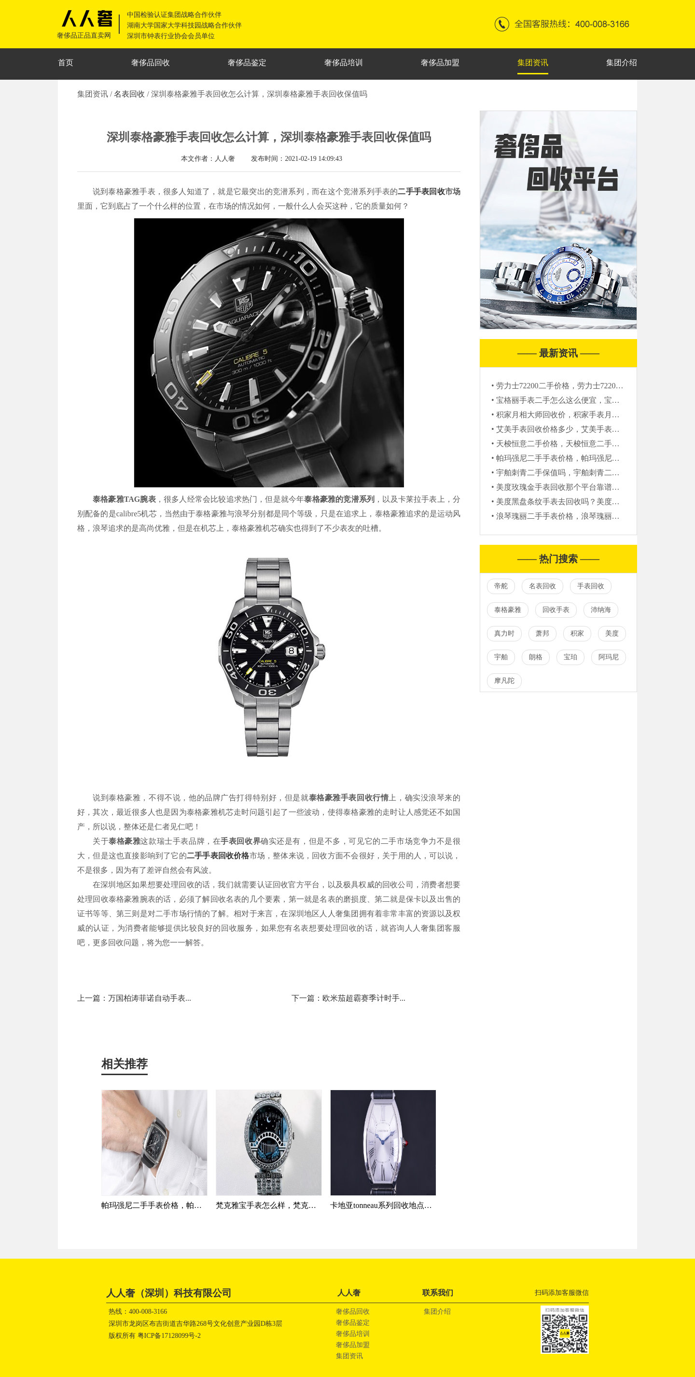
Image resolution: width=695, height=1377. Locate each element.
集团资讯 (532, 62)
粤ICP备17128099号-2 (169, 1335)
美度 (612, 633)
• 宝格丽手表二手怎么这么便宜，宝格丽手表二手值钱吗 (586, 400)
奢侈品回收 (150, 62)
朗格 (535, 657)
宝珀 (570, 657)
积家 (577, 633)
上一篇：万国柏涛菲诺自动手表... (134, 998)
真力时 (504, 633)
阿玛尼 (608, 657)
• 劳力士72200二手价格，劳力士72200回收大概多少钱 (582, 386)
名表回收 (130, 94)
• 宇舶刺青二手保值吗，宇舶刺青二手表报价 (567, 472)
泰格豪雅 (507, 609)
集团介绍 (621, 62)
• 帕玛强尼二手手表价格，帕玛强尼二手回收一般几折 (582, 458)
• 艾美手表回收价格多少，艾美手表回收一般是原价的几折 (590, 429)
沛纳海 (601, 609)
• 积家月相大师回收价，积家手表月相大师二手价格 (578, 415)
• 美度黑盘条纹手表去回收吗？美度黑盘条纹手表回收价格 (590, 501)
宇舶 (501, 657)
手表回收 (590, 586)
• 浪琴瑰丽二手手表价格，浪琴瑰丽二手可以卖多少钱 (582, 516)
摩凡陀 (504, 680)
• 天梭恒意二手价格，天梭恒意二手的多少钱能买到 (578, 444)
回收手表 (556, 609)
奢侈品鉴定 (247, 62)
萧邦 (542, 633)
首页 (65, 62)
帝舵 (501, 586)
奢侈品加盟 (440, 62)
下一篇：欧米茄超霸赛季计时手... (348, 998)
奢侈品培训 (343, 62)
